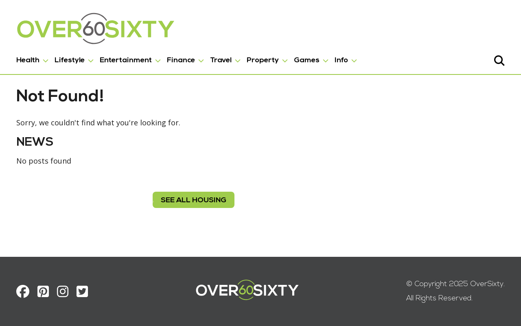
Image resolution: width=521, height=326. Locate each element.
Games (307, 60)
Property (263, 60)
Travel (221, 60)
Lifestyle (70, 60)
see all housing (193, 200)
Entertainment (126, 60)
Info (341, 60)
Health (27, 60)
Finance (181, 60)
